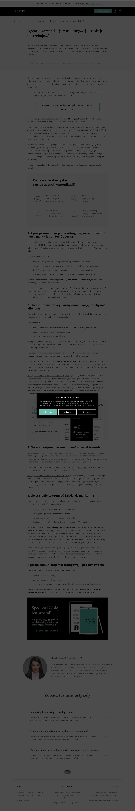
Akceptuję (48, 412)
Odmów (67, 412)
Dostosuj (87, 412)
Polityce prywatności (88, 405)
